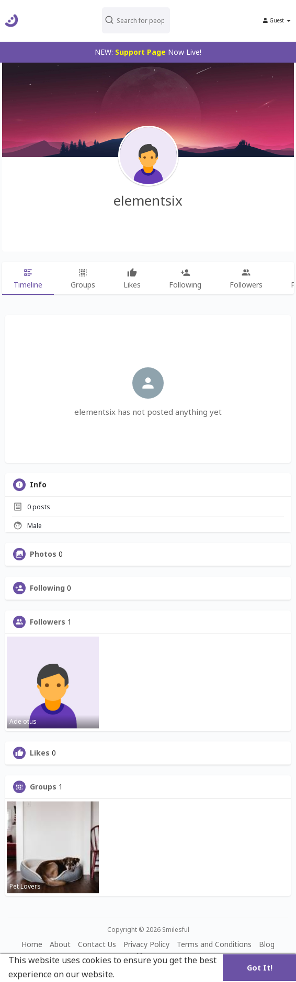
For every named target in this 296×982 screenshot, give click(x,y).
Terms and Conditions (214, 944)
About (60, 944)
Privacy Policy (146, 944)
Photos (43, 554)
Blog (267, 944)
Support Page (140, 52)
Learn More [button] (141, 974)
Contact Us (97, 944)
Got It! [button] (259, 968)
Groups (43, 787)
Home (31, 944)
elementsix (148, 200)
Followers (47, 622)
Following (47, 588)
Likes (40, 753)
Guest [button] (277, 20)
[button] (147, 20)
